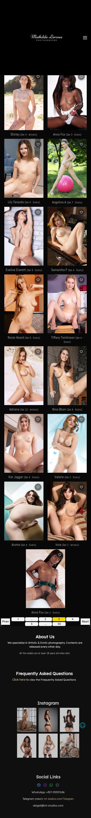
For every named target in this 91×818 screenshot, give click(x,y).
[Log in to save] (38, 76)
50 (59, 623)
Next (85, 621)
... (45, 623)
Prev (5, 621)
